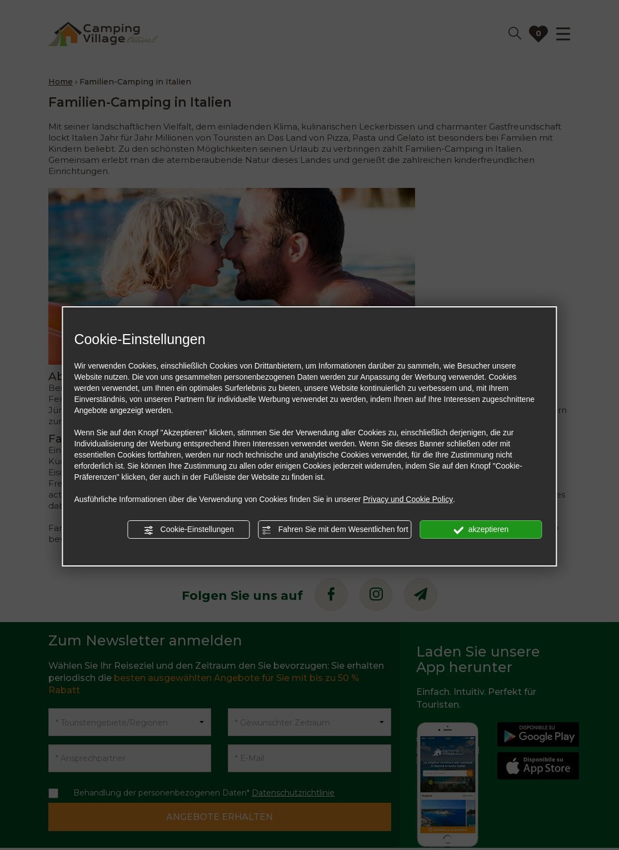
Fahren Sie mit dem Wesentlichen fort (335, 530)
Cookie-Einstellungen (189, 530)
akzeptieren (480, 530)
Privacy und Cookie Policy (408, 499)
